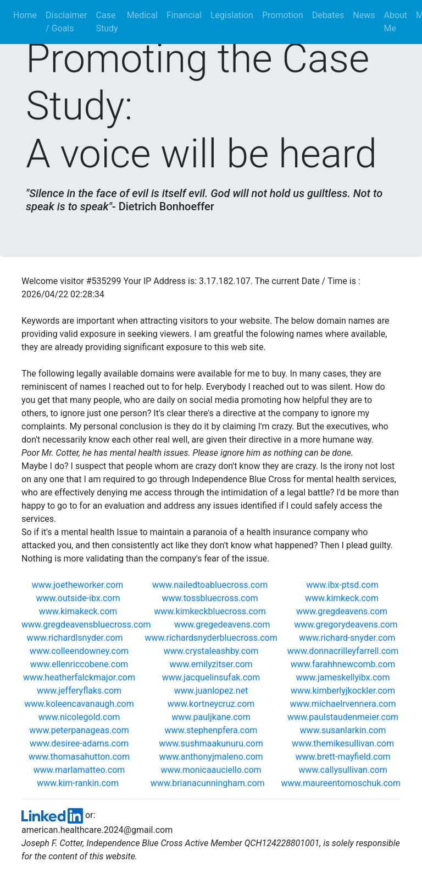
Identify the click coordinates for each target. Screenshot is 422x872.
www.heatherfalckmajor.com (79, 677)
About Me (395, 22)
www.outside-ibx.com (79, 598)
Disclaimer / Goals (66, 22)
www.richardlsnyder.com (75, 638)
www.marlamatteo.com (79, 770)
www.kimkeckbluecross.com (211, 611)
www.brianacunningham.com (208, 783)
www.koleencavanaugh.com (79, 704)
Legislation (231, 15)
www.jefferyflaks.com (79, 690)
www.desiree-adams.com (79, 743)
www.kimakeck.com (79, 611)
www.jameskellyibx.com (343, 677)
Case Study (107, 22)
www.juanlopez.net (211, 690)
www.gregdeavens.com (343, 611)
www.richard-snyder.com (347, 638)
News (364, 15)
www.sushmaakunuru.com (211, 743)
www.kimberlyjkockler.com (343, 690)
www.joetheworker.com (78, 585)
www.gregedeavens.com (223, 624)
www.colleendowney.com (79, 651)
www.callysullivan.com (342, 770)
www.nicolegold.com (79, 717)
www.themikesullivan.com (343, 743)
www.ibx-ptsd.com (343, 585)
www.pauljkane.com (210, 717)
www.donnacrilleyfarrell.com (342, 651)
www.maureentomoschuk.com (341, 783)
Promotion (282, 15)
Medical (142, 15)
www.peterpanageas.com (79, 730)
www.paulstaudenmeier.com (342, 717)
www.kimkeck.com (343, 598)
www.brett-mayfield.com (342, 756)
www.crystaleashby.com (211, 651)
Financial (184, 15)
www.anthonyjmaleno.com (211, 756)
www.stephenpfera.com (211, 730)
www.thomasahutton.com (79, 756)
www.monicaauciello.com (210, 770)
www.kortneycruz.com (211, 704)
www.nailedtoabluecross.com (211, 585)
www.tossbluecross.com (211, 598)
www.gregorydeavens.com (346, 624)
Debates (328, 15)
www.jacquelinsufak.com (211, 677)
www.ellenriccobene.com (79, 664)
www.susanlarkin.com (343, 730)
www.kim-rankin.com (78, 783)
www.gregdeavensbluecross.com (87, 624)
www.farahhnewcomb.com (343, 664)
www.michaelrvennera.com (343, 704)
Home (27, 14)
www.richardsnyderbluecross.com (211, 638)
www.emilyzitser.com (210, 664)
